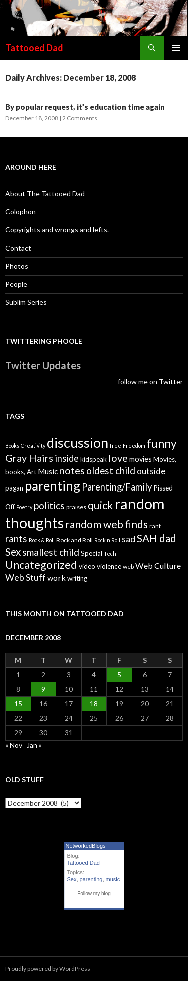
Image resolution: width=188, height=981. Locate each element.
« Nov (13, 745)
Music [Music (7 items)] (48, 471)
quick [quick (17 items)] (100, 505)
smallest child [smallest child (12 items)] (50, 552)
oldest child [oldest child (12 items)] (110, 470)
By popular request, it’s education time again (85, 106)
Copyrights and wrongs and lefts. (57, 229)
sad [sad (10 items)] (128, 539)
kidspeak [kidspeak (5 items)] (93, 459)
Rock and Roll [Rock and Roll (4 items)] (74, 540)
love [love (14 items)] (118, 458)
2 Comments (79, 118)
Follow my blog (94, 893)
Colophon (20, 211)
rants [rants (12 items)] (16, 538)
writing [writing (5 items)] (77, 578)
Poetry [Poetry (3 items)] (24, 507)
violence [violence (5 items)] (109, 566)
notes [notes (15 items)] (72, 470)
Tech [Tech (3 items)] (110, 553)
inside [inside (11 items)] (67, 458)
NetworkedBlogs (86, 846)
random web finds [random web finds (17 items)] (106, 524)
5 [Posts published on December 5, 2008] (119, 674)
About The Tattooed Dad (45, 193)
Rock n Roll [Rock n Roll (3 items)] (107, 540)
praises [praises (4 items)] (76, 507)
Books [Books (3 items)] (12, 445)
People (16, 284)
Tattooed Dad (34, 47)
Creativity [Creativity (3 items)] (33, 445)
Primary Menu (176, 48)
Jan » (34, 745)
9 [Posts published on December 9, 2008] (43, 689)
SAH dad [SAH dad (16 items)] (156, 538)
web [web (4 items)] (128, 566)
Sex (72, 879)
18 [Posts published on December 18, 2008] (94, 703)
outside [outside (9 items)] (151, 471)
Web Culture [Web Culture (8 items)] (158, 565)
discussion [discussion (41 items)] (77, 443)
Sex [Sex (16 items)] (13, 552)
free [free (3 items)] (115, 445)
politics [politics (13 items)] (49, 505)
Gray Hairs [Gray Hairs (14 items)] (29, 458)
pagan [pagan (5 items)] (14, 488)
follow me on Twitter (150, 381)
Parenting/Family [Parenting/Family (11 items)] (117, 487)
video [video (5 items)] (87, 566)
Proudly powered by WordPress (47, 968)
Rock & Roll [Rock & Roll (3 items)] (42, 540)
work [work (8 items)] (56, 577)
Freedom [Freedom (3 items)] (134, 445)
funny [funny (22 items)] (162, 443)
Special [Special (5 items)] (91, 553)
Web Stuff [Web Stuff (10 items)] (25, 577)
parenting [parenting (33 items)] (52, 485)
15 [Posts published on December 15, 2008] (18, 703)
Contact (18, 247)
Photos (16, 266)
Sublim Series (26, 302)
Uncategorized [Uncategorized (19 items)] (41, 564)
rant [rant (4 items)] (155, 526)
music (113, 879)
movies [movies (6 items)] (140, 459)
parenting (91, 879)
